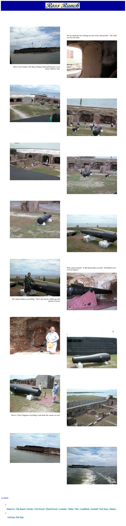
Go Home (4, 498)
